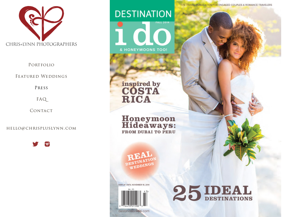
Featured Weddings (41, 76)
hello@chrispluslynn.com (41, 128)
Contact (41, 111)
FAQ (41, 99)
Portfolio (41, 65)
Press (41, 88)
